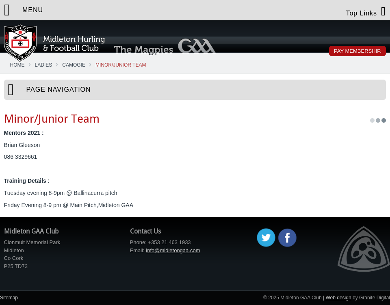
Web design (338, 298)
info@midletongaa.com (173, 250)
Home (17, 65)
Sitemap (9, 298)
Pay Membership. (357, 51)
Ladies (43, 65)
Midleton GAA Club (54, 43)
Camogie (73, 65)
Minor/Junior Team (120, 65)
